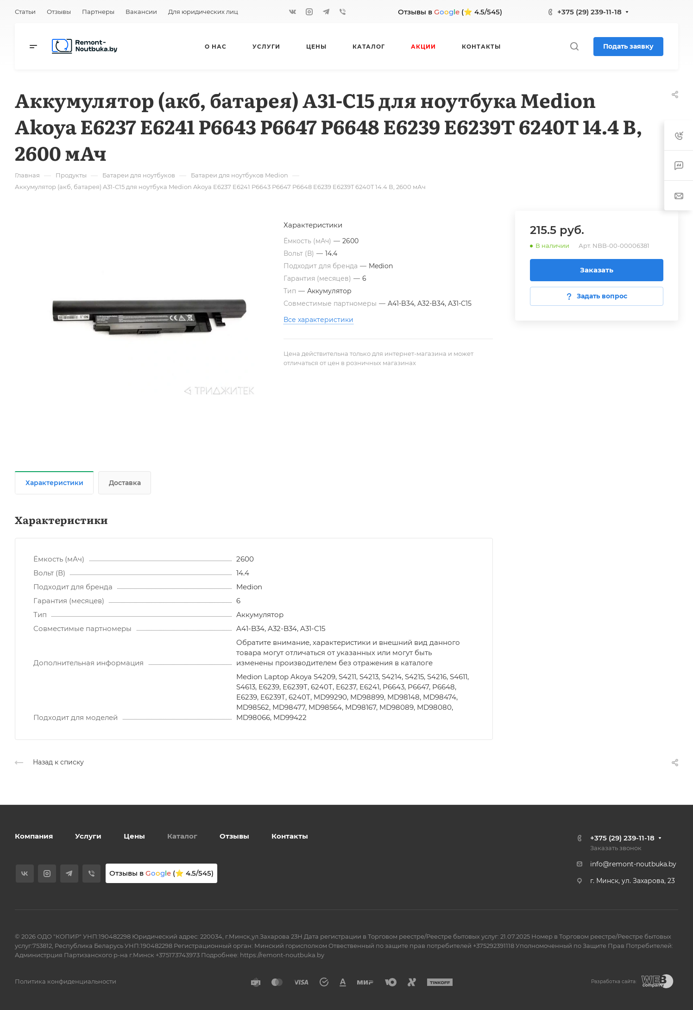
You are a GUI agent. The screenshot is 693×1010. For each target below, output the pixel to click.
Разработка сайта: (613, 981)
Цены (134, 836)
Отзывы (234, 836)
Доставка (125, 483)
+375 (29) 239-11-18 (589, 11)
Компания (34, 836)
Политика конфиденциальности (65, 981)
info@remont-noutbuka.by (633, 864)
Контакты (289, 836)
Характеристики (54, 483)
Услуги (88, 836)
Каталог (182, 836)
